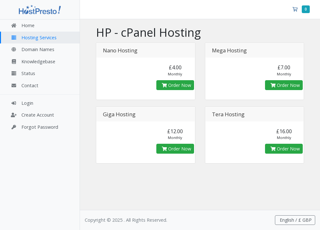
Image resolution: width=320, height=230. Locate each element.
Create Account (32, 115)
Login (22, 103)
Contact (24, 85)
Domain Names (32, 49)
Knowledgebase (33, 61)
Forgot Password (34, 127)
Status (23, 73)
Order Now (176, 85)
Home (23, 25)
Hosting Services (34, 37)
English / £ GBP (295, 220)
